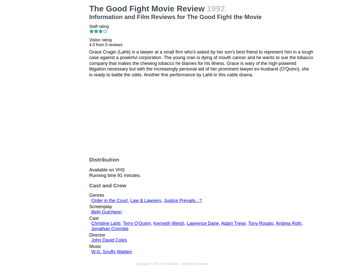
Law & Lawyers (145, 200)
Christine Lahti (105, 223)
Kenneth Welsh (168, 223)
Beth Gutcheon (106, 212)
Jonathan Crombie (110, 228)
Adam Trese (233, 223)
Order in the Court (109, 200)
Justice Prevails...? (183, 200)
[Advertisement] (60, 80)
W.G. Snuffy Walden (111, 251)
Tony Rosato (261, 223)
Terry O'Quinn (137, 223)
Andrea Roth (288, 223)
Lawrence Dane (203, 223)
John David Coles (109, 240)
